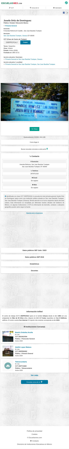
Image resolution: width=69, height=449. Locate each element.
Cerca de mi (34, 8)
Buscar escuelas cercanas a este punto (34, 149)
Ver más (34, 375)
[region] (34, 75)
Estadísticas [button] (34, 264)
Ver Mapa (34, 129)
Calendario (57, 8)
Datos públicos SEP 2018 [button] (34, 257)
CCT (11, 8)
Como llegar (34, 142)
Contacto (34, 441)
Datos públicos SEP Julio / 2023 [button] (34, 250)
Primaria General (10, 26)
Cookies (34, 434)
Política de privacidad (34, 431)
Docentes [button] (34, 271)
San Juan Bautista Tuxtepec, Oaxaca (15, 35)
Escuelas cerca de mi (34, 382)
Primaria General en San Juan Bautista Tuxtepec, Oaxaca (23, 59)
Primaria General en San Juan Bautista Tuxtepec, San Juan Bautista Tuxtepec (29, 64)
